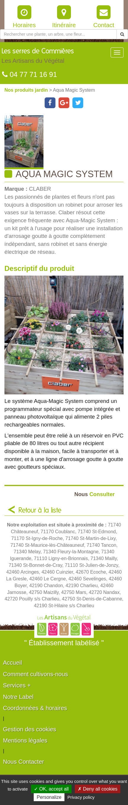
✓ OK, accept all (51, 788)
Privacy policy (81, 797)
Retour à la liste (39, 510)
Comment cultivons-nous (35, 674)
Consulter (94, 494)
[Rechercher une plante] (58, 34)
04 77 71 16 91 (29, 74)
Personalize (49, 797)
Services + (17, 685)
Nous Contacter (23, 761)
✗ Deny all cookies (97, 788)
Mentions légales (25, 740)
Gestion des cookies (29, 729)
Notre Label (18, 697)
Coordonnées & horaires (35, 708)
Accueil (12, 662)
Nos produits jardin (26, 90)
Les (37, 57)
